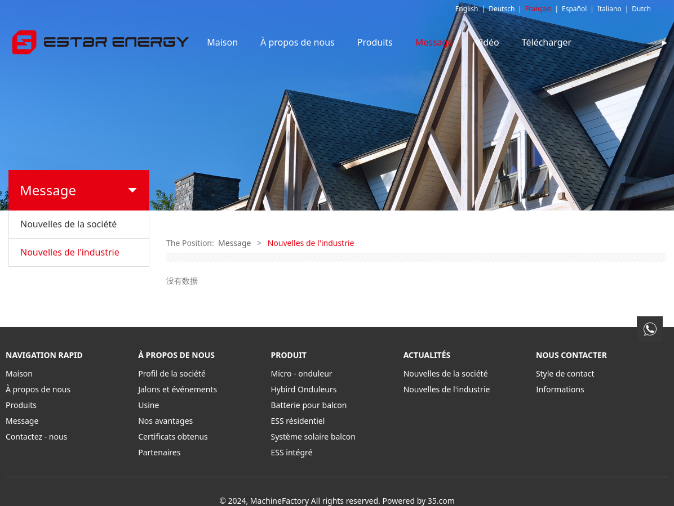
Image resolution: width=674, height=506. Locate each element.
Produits (410, 42)
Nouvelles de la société (68, 224)
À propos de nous (332, 42)
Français (538, 9)
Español (574, 9)
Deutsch (502, 9)
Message (469, 42)
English (466, 9)
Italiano (609, 9)
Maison (257, 42)
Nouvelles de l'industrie (69, 252)
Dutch (641, 9)
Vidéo (522, 42)
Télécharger (581, 42)
